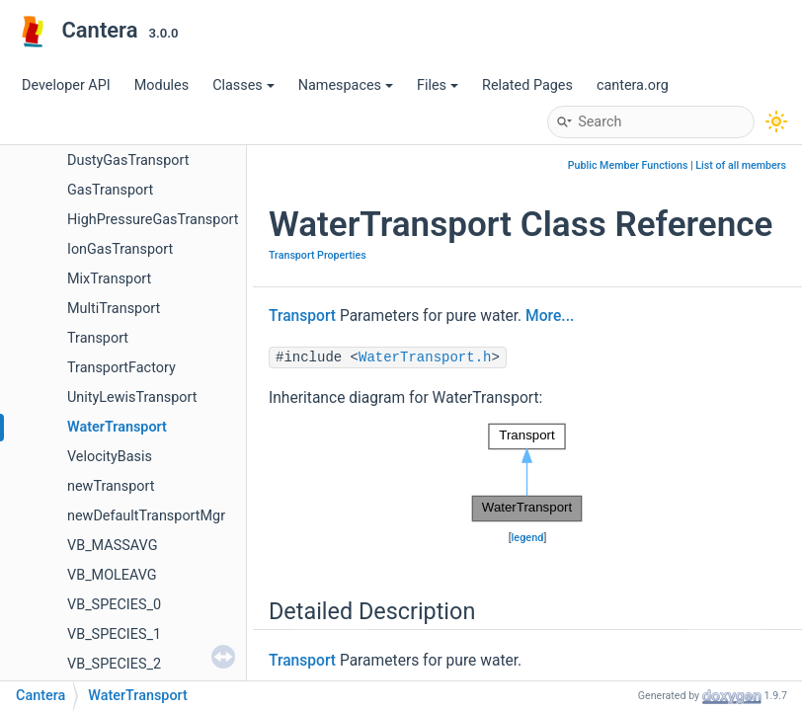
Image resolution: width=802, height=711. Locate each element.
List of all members (740, 165)
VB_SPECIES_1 (114, 634)
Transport (97, 338)
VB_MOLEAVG (112, 575)
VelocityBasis (109, 456)
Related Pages (527, 85)
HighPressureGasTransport (153, 219)
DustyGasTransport (128, 160)
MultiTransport (113, 308)
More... (549, 316)
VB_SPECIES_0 (114, 604)
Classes (243, 85)
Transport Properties (317, 255)
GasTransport (110, 190)
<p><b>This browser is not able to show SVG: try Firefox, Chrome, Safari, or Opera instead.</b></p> (527, 473)
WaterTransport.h (425, 357)
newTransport (110, 486)
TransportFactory (121, 367)
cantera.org (633, 85)
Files (437, 85)
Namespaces (345, 85)
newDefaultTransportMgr (146, 516)
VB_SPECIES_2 (114, 664)
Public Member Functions (628, 165)
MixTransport (109, 279)
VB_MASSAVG (112, 545)
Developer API (66, 85)
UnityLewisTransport (132, 397)
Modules (161, 85)
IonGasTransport (120, 249)
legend (528, 537)
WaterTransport (117, 427)
